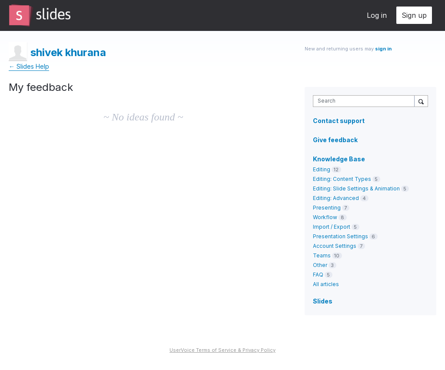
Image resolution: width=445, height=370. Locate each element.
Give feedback (335, 139)
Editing (321, 169)
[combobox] (365, 101)
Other (320, 265)
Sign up (414, 15)
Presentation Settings (340, 236)
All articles (326, 284)
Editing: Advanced (336, 198)
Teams (322, 255)
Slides (322, 301)
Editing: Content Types (342, 179)
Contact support (339, 121)
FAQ (318, 274)
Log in (377, 15)
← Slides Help (29, 66)
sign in (383, 49)
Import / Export (331, 226)
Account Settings (334, 246)
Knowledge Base (339, 159)
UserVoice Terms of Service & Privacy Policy (222, 350)
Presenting (327, 207)
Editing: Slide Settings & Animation (356, 188)
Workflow (325, 217)
